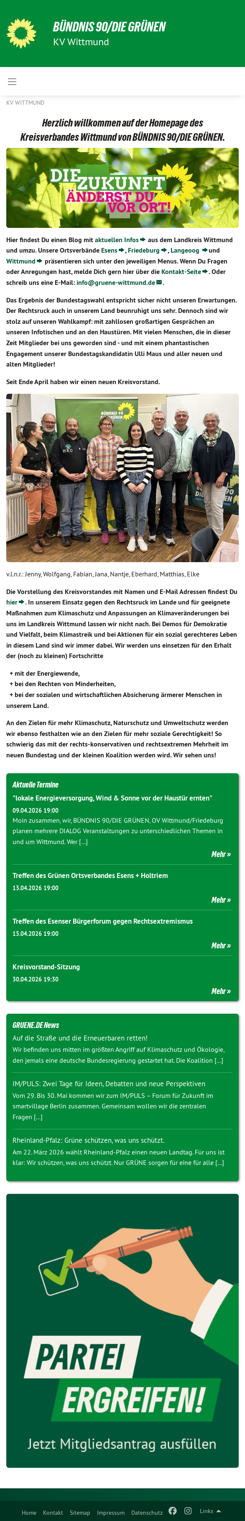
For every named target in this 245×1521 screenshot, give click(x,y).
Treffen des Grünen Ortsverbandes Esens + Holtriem (90, 875)
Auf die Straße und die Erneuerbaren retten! (80, 1038)
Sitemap (80, 1512)
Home (29, 1512)
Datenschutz (147, 1512)
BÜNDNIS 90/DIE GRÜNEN (109, 26)
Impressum (111, 1512)
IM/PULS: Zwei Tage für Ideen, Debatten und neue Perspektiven (109, 1083)
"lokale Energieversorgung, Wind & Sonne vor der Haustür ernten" (112, 798)
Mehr (219, 854)
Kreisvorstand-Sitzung (46, 966)
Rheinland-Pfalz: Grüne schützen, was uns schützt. (89, 1140)
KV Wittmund (25, 102)
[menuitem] (29, 1511)
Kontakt (53, 1512)
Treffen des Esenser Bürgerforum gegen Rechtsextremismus (103, 921)
